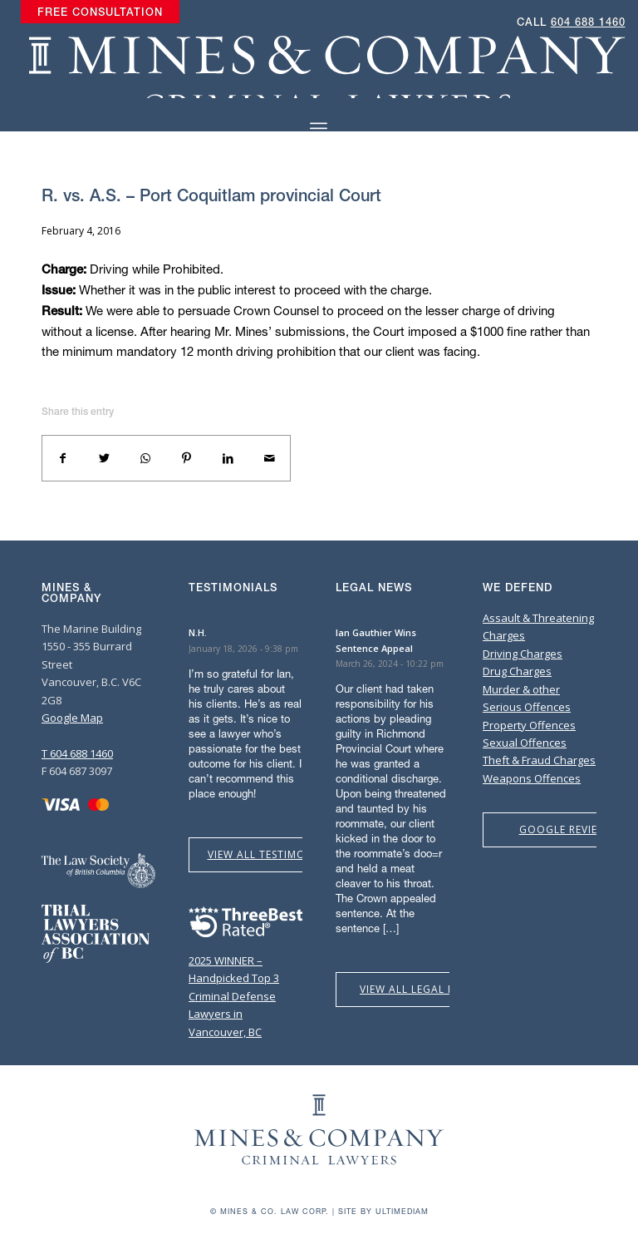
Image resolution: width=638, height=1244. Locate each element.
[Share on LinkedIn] (228, 458)
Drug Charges (517, 671)
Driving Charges (522, 653)
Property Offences (529, 725)
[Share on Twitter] (104, 458)
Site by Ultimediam (383, 1211)
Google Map (72, 717)
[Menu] (318, 128)
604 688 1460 (588, 22)
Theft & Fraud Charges (539, 760)
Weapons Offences (532, 778)
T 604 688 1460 (77, 753)
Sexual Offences (525, 742)
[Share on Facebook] (63, 458)
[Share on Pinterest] (187, 458)
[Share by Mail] (269, 458)
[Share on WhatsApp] (145, 458)
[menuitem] (100, 12)
